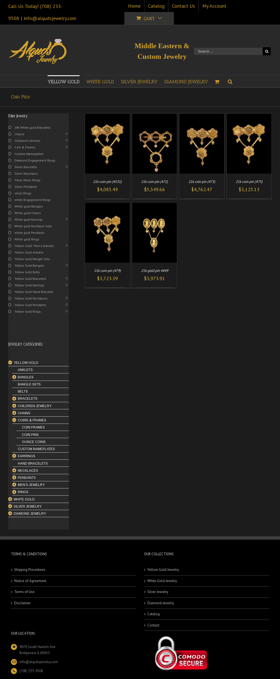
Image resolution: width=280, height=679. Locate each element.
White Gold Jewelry (162, 581)
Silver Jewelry (157, 591)
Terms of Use (24, 591)
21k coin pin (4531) (107, 181)
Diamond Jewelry (160, 603)
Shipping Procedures (29, 569)
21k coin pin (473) (201, 181)
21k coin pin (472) (154, 181)
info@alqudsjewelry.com (50, 18)
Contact (153, 625)
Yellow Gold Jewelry (163, 569)
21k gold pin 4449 (154, 270)
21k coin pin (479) (107, 270)
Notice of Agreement (30, 581)
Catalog (153, 614)
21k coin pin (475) (249, 181)
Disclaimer (22, 603)
